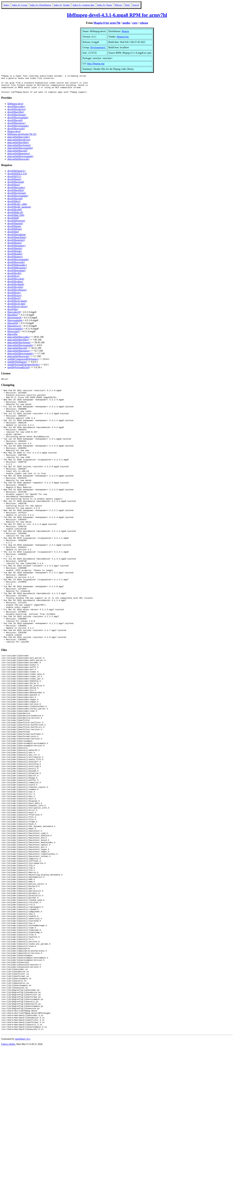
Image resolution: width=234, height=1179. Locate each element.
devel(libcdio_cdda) (17, 207)
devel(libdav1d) (15, 216)
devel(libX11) (14, 180)
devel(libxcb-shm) (16, 307)
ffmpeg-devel (14, 135)
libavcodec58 (13, 315)
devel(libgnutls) (15, 227)
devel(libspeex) (15, 260)
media (126, 22)
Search (135, 5)
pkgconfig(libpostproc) (18, 157)
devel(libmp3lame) (16, 241)
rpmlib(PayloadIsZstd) (18, 371)
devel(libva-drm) (15, 282)
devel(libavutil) (15, 124)
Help (127, 5)
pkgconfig (12, 338)
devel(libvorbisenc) (16, 293)
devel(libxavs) (14, 299)
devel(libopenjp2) (16, 243)
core (134, 22)
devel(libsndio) (14, 257)
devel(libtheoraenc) (16, 271)
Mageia (125, 31)
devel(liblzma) (14, 232)
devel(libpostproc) (16, 126)
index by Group (19, 5)
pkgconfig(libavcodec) (18, 140)
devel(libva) (13, 279)
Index (6, 5)
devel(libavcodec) (16, 110)
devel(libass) (13, 188)
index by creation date (83, 5)
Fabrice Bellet (8, 1175)
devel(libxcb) (13, 302)
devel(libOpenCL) (16, 174)
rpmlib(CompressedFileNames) (23, 362)
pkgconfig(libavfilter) (18, 146)
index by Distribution (40, 5)
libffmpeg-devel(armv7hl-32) (21, 138)
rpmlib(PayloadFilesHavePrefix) (23, 368)
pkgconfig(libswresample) (20, 160)
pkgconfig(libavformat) (19, 149)
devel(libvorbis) (15, 290)
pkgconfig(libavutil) (17, 154)
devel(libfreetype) (16, 224)
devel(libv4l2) (14, 277)
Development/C (98, 47)
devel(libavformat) (16, 118)
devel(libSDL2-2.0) (17, 177)
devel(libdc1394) (15, 219)
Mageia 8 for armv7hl (107, 22)
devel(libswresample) (18, 129)
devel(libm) (13, 235)
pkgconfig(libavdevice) (18, 143)
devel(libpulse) (14, 252)
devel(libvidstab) (15, 288)
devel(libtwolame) (16, 274)
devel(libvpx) (14, 296)
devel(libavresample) (17, 121)
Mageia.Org (123, 36)
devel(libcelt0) (14, 213)
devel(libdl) (13, 221)
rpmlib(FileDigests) (17, 365)
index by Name (104, 5)
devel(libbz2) (13, 205)
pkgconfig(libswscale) (18, 162)
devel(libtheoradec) (16, 268)
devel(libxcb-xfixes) (17, 310)
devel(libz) (12, 313)
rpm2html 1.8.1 (22, 1170)
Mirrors (118, 5)
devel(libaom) (14, 183)
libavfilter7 (12, 318)
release (144, 22)
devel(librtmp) (14, 255)
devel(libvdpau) (15, 285)
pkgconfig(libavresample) (20, 151)
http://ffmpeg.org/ (96, 63)
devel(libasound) (15, 185)
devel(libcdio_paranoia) (19, 210)
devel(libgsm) (14, 230)
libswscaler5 (13, 335)
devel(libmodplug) (16, 238)
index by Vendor (62, 5)
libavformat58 (14, 321)
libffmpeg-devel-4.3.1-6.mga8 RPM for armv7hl (117, 15)
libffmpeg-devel (15, 107)
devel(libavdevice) (16, 113)
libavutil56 (12, 326)
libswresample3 (15, 332)
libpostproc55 (14, 329)
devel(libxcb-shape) (17, 304)
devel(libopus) (14, 246)
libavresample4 (14, 324)
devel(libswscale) (16, 132)
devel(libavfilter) (15, 115)
